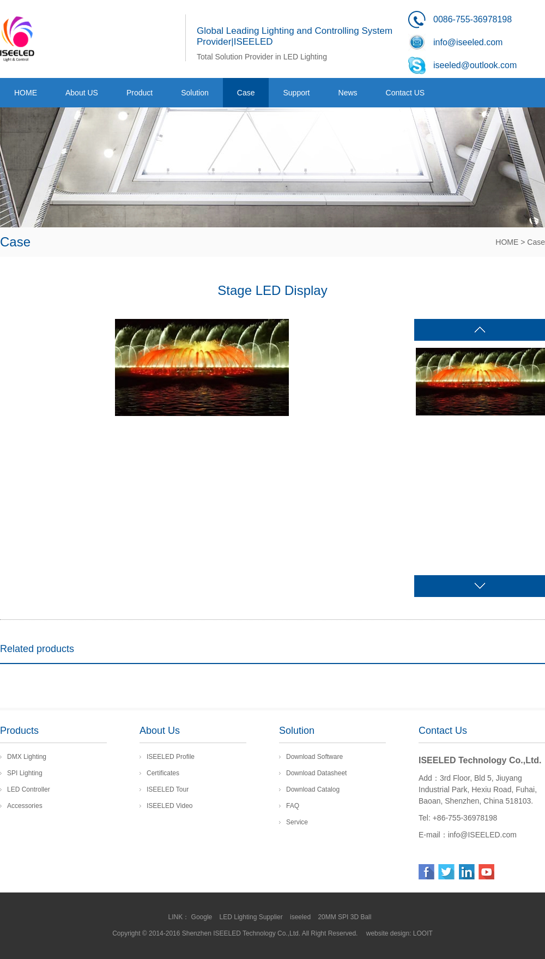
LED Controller (28, 789)
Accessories (25, 806)
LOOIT (423, 933)
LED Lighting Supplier (252, 917)
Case (536, 242)
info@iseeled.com (467, 42)
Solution (296, 730)
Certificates (163, 773)
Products (19, 730)
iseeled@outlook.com (475, 65)
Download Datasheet (316, 773)
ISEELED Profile (171, 757)
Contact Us (443, 730)
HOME (506, 242)
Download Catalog (313, 789)
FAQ (292, 806)
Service (297, 822)
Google (202, 917)
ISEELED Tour (168, 789)
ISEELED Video (170, 806)
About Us (160, 730)
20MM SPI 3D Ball (345, 917)
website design (387, 933)
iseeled (301, 917)
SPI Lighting (25, 773)
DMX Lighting (26, 757)
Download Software (314, 757)
